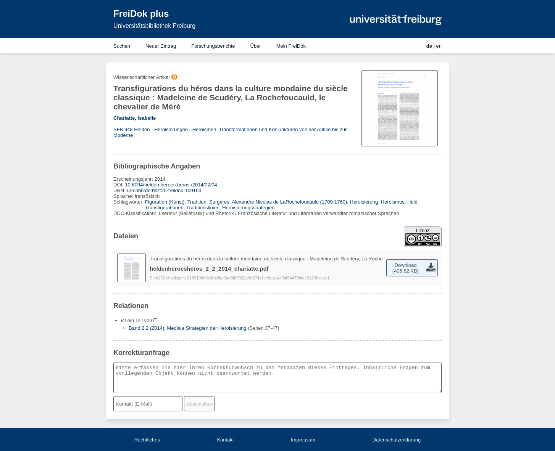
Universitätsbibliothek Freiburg (154, 25)
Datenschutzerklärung (397, 440)
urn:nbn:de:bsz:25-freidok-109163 (164, 190)
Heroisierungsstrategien (248, 207)
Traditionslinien (202, 207)
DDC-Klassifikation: (135, 213)
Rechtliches (147, 440)
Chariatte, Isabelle (134, 118)
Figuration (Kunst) (164, 202)
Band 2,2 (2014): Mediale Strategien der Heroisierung (188, 328)
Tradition (197, 202)
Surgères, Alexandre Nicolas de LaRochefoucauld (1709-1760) (278, 202)
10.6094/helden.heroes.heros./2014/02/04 (171, 185)
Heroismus (393, 202)
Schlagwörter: (129, 202)
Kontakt (225, 440)
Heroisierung (364, 202)
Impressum (303, 440)
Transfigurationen (164, 207)
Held (412, 202)
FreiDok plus (141, 13)
